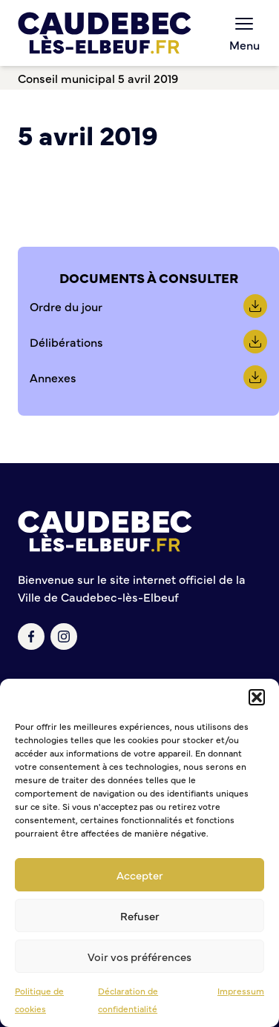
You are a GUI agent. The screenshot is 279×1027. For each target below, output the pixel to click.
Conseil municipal (66, 78)
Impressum (240, 991)
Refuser (140, 915)
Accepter (139, 875)
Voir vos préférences (139, 956)
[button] (256, 697)
